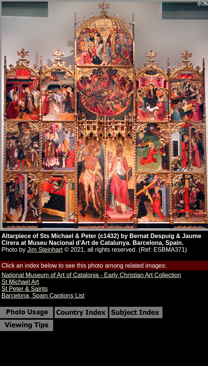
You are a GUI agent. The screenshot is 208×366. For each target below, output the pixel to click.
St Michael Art (20, 282)
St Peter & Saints (25, 289)
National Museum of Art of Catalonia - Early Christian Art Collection (91, 275)
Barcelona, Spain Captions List (43, 295)
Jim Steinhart (45, 249)
